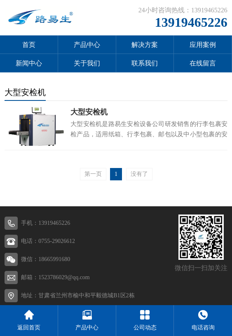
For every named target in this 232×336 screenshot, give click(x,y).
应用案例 (203, 44)
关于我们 (87, 63)
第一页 (93, 174)
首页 (28, 44)
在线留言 (203, 63)
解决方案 (144, 44)
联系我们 (144, 63)
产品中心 (87, 44)
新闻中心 (29, 63)
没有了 (139, 174)
